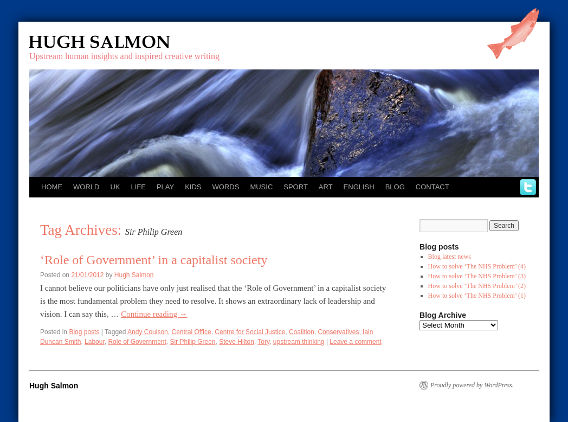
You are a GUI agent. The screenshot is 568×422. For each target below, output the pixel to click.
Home (51, 187)
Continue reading (154, 314)
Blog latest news (449, 256)
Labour (95, 342)
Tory (263, 342)
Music (261, 187)
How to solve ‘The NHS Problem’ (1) (477, 295)
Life (138, 187)
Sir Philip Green (192, 342)
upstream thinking (299, 342)
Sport (295, 187)
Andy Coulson (147, 332)
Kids (193, 187)
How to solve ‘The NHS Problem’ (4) (477, 266)
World (86, 187)
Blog (395, 187)
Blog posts (84, 332)
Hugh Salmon (131, 42)
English (359, 187)
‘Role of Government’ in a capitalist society (153, 260)
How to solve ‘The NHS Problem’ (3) (477, 276)
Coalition (301, 332)
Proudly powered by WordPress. (472, 385)
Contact (432, 187)
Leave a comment (355, 342)
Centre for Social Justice (250, 332)
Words (226, 187)
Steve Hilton (236, 342)
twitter (528, 187)
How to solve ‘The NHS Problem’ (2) (477, 286)
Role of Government (137, 342)
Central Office (191, 332)
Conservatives (338, 332)
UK (115, 187)
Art (326, 187)
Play (165, 187)
